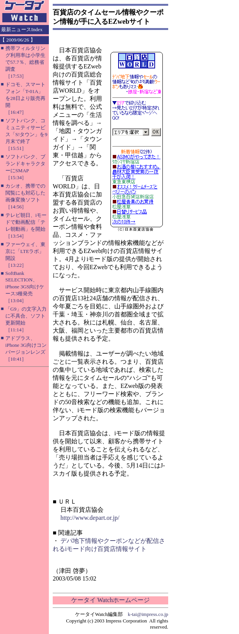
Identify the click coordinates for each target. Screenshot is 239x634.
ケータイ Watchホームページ (110, 600)
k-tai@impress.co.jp (148, 614)
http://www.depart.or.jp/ (89, 517)
